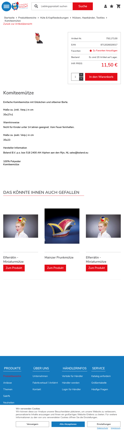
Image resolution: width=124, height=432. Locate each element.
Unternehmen (40, 376)
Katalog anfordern (101, 376)
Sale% (6, 396)
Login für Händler (71, 389)
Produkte (12, 368)
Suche (82, 6)
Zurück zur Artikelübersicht (17, 23)
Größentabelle (99, 382)
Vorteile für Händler (72, 376)
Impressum (115, 428)
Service (98, 368)
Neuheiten (8, 402)
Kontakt (37, 389)
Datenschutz (102, 428)
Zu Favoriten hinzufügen (103, 51)
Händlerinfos (75, 368)
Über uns (41, 368)
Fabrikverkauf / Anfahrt (45, 382)
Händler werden (71, 382)
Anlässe (7, 382)
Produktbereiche (12, 376)
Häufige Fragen (99, 389)
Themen (7, 389)
